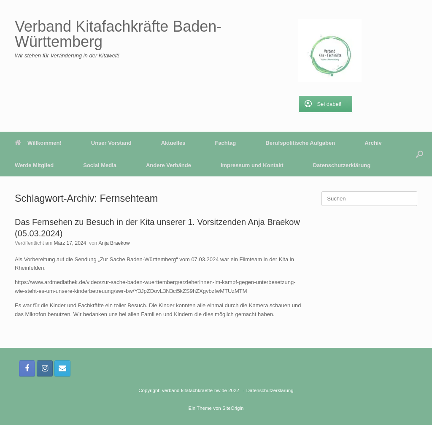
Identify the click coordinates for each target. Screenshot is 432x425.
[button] (419, 154)
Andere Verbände (168, 165)
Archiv (372, 143)
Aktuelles (173, 143)
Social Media (99, 165)
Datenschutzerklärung (342, 165)
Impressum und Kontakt (252, 165)
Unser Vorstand (111, 143)
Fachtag (225, 143)
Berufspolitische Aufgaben (300, 143)
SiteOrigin (233, 408)
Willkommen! (38, 143)
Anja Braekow (114, 243)
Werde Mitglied (34, 165)
